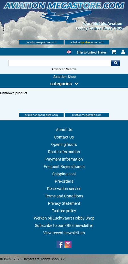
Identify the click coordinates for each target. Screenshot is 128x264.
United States (97, 52)
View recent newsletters (64, 233)
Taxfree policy (64, 210)
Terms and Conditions (64, 196)
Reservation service (64, 188)
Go (115, 63)
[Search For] (60, 63)
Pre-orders (64, 181)
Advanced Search (64, 69)
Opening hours (64, 144)
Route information (64, 152)
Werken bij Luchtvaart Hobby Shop (64, 218)
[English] (69, 51)
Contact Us (64, 137)
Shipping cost (64, 174)
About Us (64, 129)
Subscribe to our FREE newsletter (64, 225)
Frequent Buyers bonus (64, 166)
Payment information (64, 159)
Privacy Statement (64, 203)
